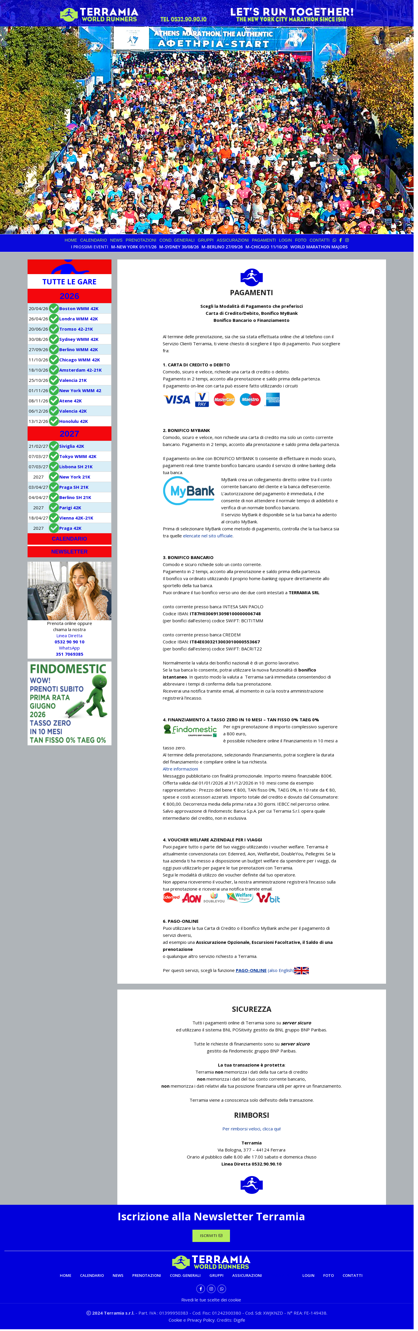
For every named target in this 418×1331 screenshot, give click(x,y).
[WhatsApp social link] (221, 1290)
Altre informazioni (180, 769)
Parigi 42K (70, 507)
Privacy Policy (201, 1322)
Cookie (176, 1322)
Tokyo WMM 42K (78, 456)
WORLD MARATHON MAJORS (319, 247)
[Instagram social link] (211, 1290)
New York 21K (74, 477)
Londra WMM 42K (78, 319)
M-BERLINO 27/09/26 (222, 247)
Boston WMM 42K (79, 308)
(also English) (288, 970)
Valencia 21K (73, 380)
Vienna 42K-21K (76, 518)
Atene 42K (70, 401)
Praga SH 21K (74, 487)
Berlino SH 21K (75, 497)
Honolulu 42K (73, 421)
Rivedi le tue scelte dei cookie (211, 1301)
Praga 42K (70, 528)
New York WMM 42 (80, 390)
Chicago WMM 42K (79, 360)
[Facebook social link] (200, 1290)
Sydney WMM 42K (79, 339)
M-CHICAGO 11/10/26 (266, 247)
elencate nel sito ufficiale (208, 536)
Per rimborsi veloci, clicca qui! (251, 1129)
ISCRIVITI (211, 1236)
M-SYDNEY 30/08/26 (179, 247)
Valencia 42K (73, 411)
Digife (239, 1322)
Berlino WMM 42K (78, 349)
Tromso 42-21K (76, 329)
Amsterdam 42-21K (80, 370)
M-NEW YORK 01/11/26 (133, 247)
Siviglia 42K (71, 446)
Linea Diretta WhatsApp (69, 645)
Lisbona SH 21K (76, 466)
